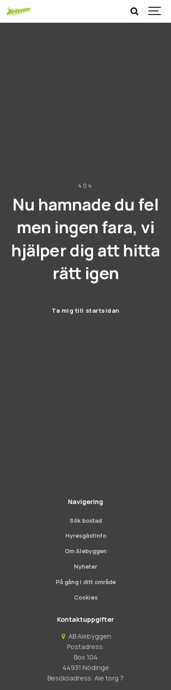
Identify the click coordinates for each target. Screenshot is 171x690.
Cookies (86, 597)
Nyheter (85, 566)
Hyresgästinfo (85, 536)
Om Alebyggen (86, 551)
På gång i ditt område (86, 582)
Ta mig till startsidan (85, 310)
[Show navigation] (155, 11)
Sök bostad (86, 521)
